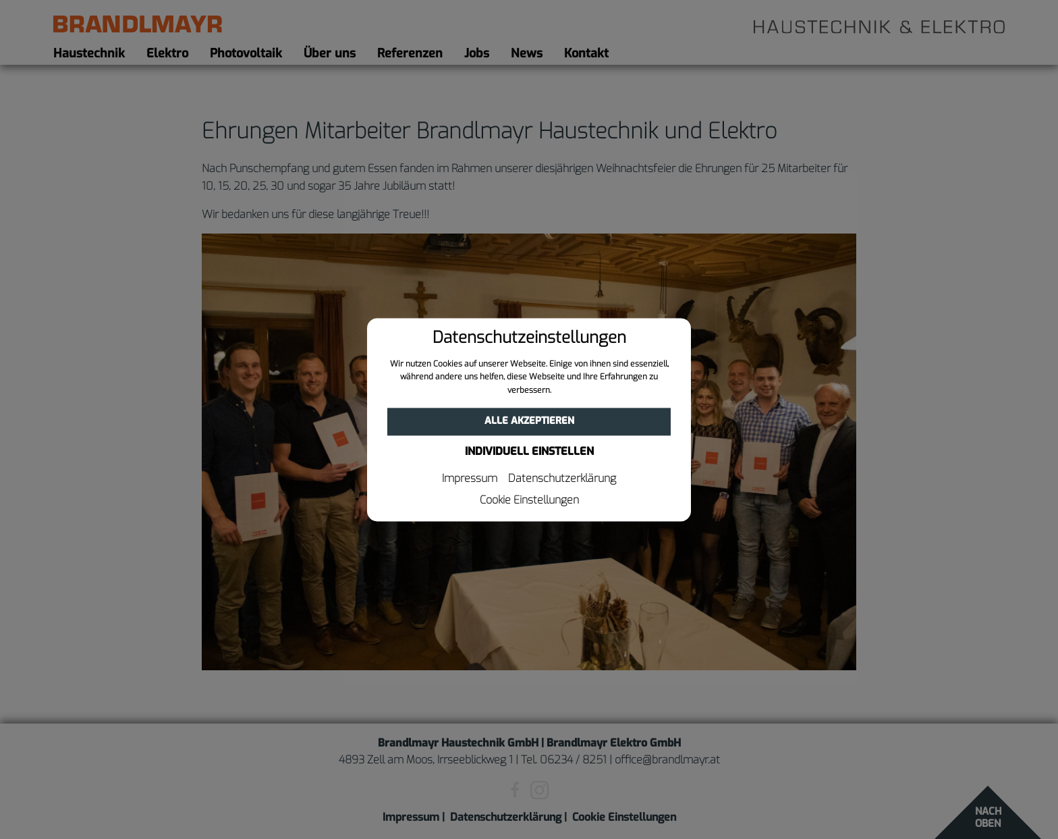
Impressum (469, 478)
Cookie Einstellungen (529, 500)
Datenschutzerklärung (562, 478)
